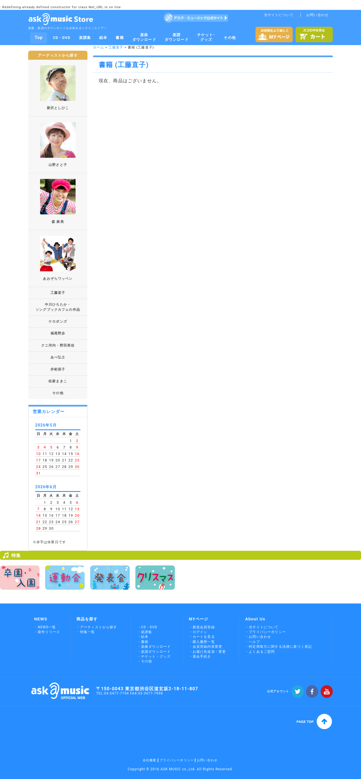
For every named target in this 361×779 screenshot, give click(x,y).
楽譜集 (85, 37)
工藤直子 (116, 47)
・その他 (144, 661)
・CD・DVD (147, 627)
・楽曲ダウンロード (154, 647)
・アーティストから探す (96, 627)
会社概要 (150, 760)
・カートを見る (202, 637)
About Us (255, 619)
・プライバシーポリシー (265, 632)
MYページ (198, 619)
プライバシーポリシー (177, 760)
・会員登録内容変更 (205, 647)
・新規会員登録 (202, 627)
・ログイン (198, 632)
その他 (229, 37)
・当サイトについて (261, 627)
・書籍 (142, 642)
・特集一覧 (85, 632)
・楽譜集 (144, 632)
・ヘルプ (252, 642)
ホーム (98, 47)
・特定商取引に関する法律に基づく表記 (278, 647)
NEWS (40, 619)
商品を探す (87, 619)
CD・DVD (61, 37)
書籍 (120, 37)
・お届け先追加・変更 (207, 652)
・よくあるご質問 (260, 652)
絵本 (103, 37)
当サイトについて (279, 15)
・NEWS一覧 (45, 627)
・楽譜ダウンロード (154, 652)
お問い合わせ (317, 15)
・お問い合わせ (258, 637)
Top (39, 37)
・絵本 (142, 637)
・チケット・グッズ (154, 656)
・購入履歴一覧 (202, 642)
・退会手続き (200, 656)
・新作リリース (47, 632)
